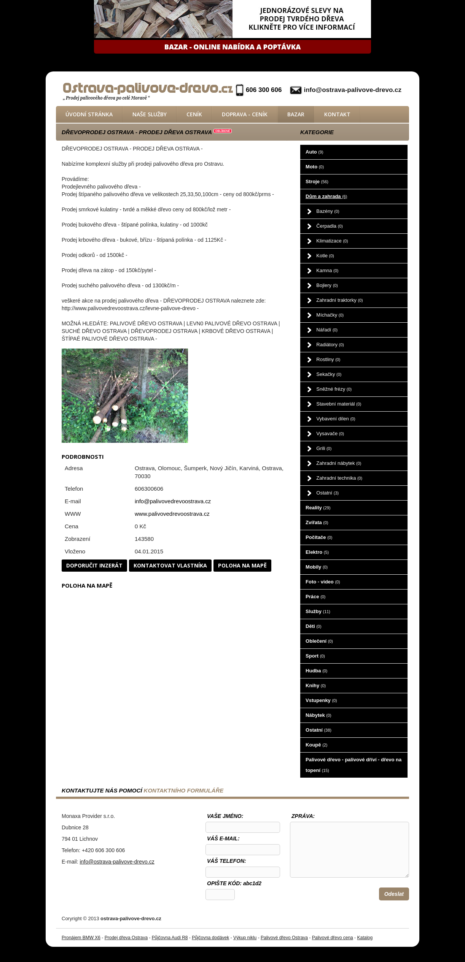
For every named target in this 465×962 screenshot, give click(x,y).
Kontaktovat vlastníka (170, 565)
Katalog (365, 937)
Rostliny (328, 359)
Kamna (327, 270)
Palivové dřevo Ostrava (284, 937)
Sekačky (328, 374)
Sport (315, 656)
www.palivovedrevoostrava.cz (172, 513)
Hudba (316, 671)
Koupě (316, 745)
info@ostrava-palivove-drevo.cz (352, 90)
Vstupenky (321, 700)
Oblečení (319, 641)
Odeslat (394, 894)
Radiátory (330, 344)
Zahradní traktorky (339, 300)
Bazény (327, 211)
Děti (313, 626)
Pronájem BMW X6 (81, 937)
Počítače (319, 537)
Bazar (295, 114)
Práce (315, 596)
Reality (318, 507)
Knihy (316, 685)
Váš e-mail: (223, 838)
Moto (315, 167)
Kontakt (337, 114)
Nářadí (327, 330)
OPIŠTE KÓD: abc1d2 (234, 883)
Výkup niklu (244, 937)
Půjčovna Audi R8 (170, 937)
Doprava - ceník (245, 114)
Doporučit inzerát (94, 565)
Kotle (325, 255)
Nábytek (318, 715)
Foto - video (323, 582)
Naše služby (149, 114)
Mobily (317, 567)
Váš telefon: (226, 861)
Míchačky (330, 315)
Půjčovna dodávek (210, 937)
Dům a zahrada (326, 196)
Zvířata (317, 522)
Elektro (317, 552)
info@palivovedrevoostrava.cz (173, 501)
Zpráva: (303, 816)
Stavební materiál (338, 404)
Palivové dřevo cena (332, 937)
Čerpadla (329, 226)
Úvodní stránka (89, 114)
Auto (314, 152)
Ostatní (327, 493)
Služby (318, 611)
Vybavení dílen (335, 419)
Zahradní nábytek (338, 463)
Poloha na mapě (242, 565)
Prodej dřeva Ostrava (126, 937)
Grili (323, 448)
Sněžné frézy (334, 389)
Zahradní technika (339, 478)
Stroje (317, 181)
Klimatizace (332, 241)
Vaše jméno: (225, 816)
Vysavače (330, 433)
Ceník (194, 114)
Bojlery (327, 285)
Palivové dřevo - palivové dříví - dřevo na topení (353, 765)
